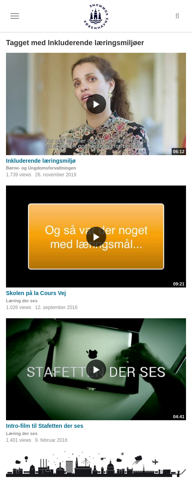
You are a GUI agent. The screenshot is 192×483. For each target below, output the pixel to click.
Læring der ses (22, 300)
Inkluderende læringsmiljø (40, 161)
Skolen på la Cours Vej (36, 293)
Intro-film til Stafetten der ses (44, 426)
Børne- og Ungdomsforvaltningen (41, 168)
